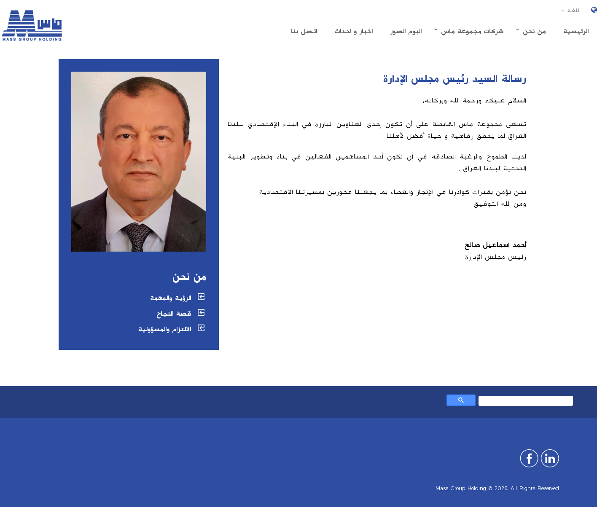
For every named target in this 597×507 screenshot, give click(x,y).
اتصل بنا (304, 31)
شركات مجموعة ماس (472, 31)
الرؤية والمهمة (170, 298)
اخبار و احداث (353, 31)
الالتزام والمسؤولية (164, 329)
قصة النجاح (173, 314)
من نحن (534, 31)
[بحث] (526, 402)
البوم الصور (406, 31)
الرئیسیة (576, 31)
